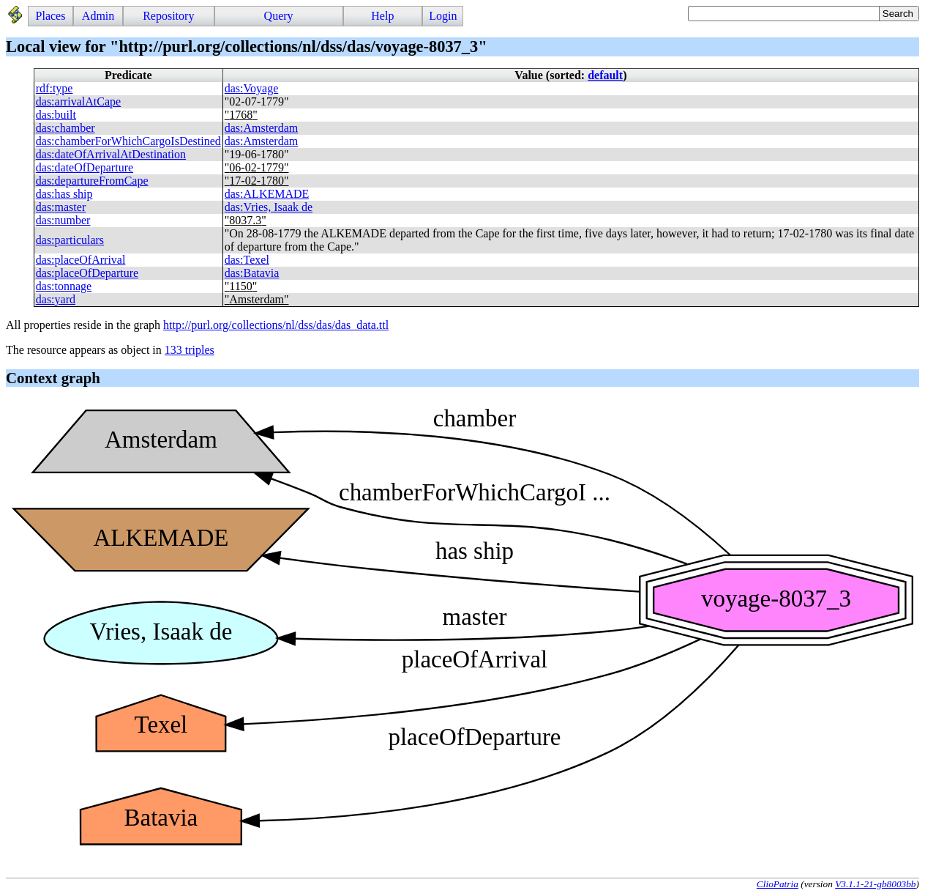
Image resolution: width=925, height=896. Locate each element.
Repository (168, 16)
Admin (98, 16)
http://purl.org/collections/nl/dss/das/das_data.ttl (276, 325)
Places (51, 16)
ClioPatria (777, 883)
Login (443, 16)
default (605, 75)
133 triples (189, 350)
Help (382, 16)
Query (278, 16)
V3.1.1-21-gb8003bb (875, 883)
